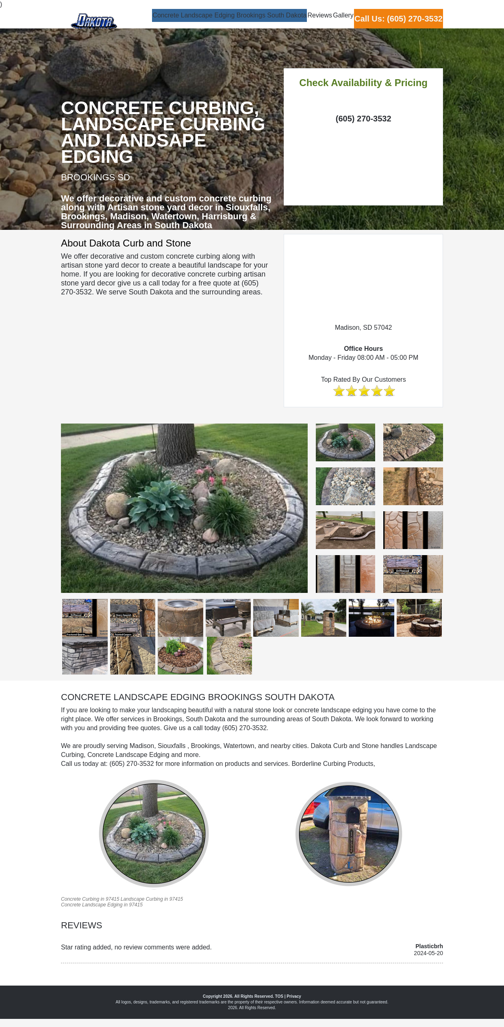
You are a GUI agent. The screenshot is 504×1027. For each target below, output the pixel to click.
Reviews (271, 22)
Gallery (314, 22)
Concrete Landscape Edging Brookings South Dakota (162, 22)
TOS (279, 996)
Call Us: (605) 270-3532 (389, 23)
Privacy (294, 996)
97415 (112, 899)
